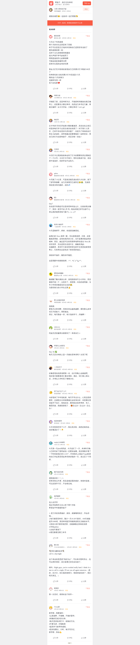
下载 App (87, 3)
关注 (86, 9)
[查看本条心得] (70, 61)
